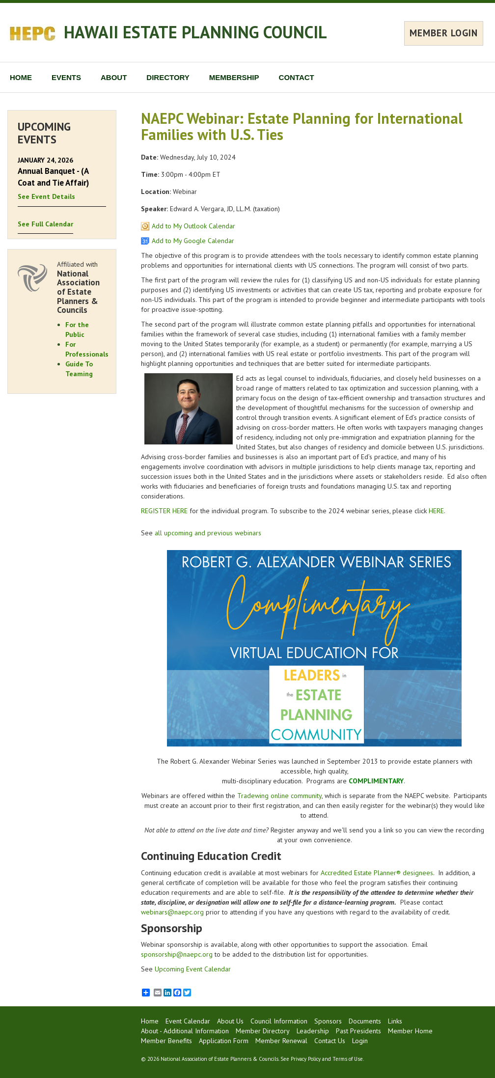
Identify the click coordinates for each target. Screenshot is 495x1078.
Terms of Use (347, 1058)
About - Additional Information (185, 1030)
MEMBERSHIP (234, 77)
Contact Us (329, 1040)
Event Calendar (187, 1021)
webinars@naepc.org (172, 912)
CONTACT (296, 77)
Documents (365, 1021)
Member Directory (263, 1030)
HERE (436, 510)
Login (360, 1040)
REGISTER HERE (164, 510)
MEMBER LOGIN (444, 33)
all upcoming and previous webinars (208, 532)
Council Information (278, 1021)
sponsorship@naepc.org (177, 954)
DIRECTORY (168, 77)
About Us (230, 1021)
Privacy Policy (306, 1058)
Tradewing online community (279, 795)
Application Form (223, 1040)
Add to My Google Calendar (193, 240)
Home (150, 1021)
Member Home (410, 1030)
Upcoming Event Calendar (193, 969)
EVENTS (66, 77)
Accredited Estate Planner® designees (377, 872)
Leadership (313, 1030)
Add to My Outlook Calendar (193, 225)
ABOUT (114, 77)
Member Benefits (166, 1040)
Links (395, 1021)
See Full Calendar (45, 224)
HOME (21, 77)
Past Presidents (358, 1030)
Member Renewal (281, 1040)
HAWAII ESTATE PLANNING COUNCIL (195, 32)
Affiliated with (81, 287)
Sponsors (328, 1021)
